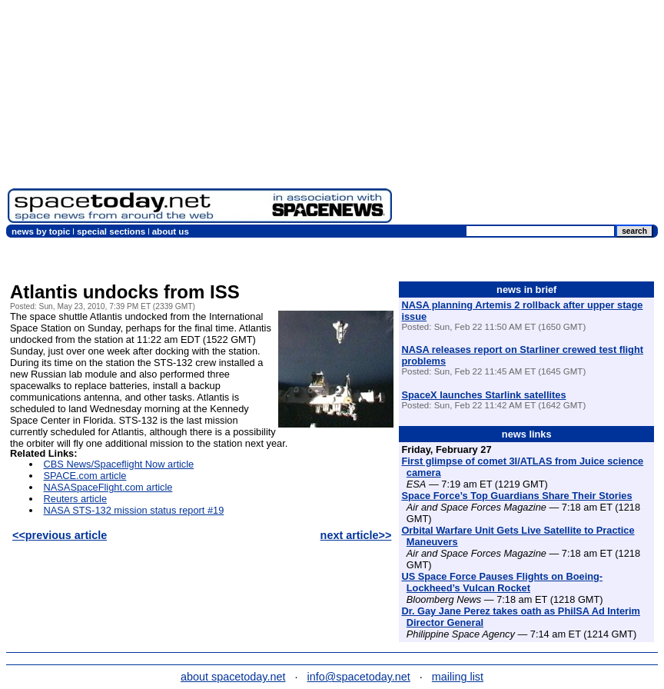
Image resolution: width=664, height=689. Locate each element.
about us (170, 231)
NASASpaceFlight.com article (108, 487)
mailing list (457, 677)
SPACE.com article (85, 475)
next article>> (356, 535)
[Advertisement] (527, 115)
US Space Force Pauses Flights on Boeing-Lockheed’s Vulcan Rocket (502, 582)
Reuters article (76, 498)
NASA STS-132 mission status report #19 (134, 510)
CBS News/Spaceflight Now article (119, 464)
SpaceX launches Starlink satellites (483, 395)
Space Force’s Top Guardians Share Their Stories (516, 495)
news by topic (41, 231)
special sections (111, 231)
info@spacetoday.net (358, 677)
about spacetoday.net (233, 677)
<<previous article (59, 535)
